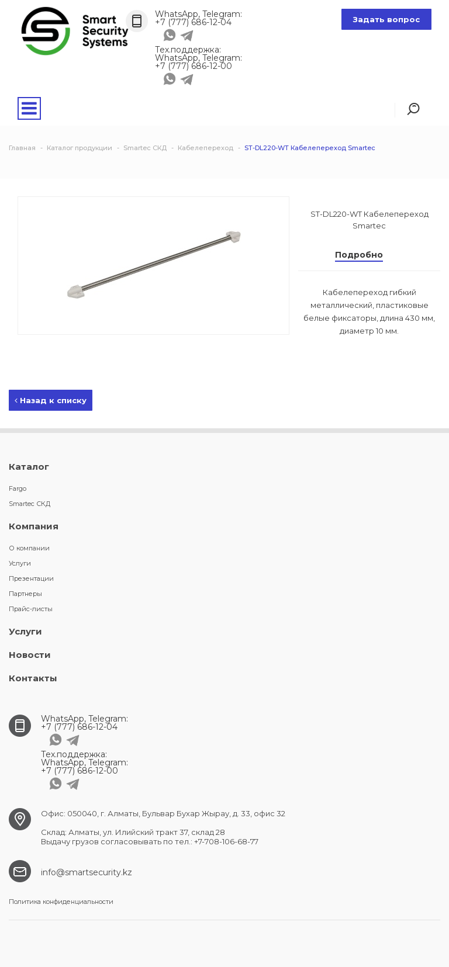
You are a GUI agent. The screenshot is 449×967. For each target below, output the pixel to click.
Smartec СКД (29, 504)
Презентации (31, 578)
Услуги (20, 563)
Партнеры (25, 594)
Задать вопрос (386, 19)
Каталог (29, 466)
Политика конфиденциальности (61, 901)
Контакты (33, 678)
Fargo (17, 488)
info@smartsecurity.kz (86, 872)
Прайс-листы (31, 609)
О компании (29, 548)
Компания (33, 526)
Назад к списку (51, 400)
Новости (30, 654)
